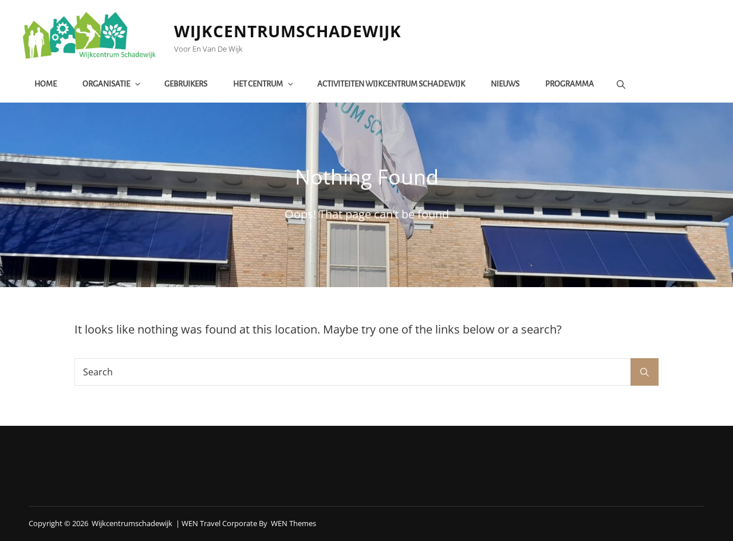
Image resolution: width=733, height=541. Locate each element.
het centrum (264, 84)
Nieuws (505, 84)
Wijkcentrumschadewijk (288, 31)
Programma (569, 84)
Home (45, 84)
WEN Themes (293, 523)
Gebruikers (185, 84)
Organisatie (112, 84)
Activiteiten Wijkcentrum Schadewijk (391, 84)
